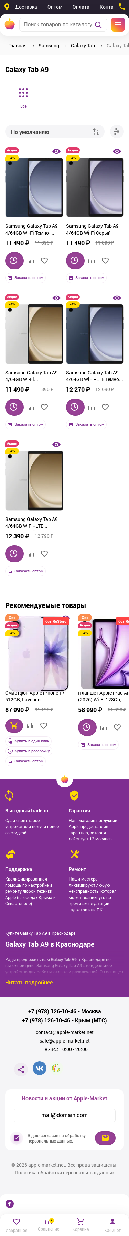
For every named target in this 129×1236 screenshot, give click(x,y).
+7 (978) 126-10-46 (52, 1011)
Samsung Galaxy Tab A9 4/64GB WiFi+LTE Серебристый (31, 523)
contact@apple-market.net (65, 1032)
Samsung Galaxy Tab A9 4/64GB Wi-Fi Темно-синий (31, 230)
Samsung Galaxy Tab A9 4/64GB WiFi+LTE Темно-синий (93, 376)
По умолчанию (30, 131)
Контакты (111, 6)
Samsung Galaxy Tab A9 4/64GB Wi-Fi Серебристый (31, 376)
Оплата (81, 6)
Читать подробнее (29, 982)
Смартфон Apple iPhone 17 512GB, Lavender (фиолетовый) (35, 696)
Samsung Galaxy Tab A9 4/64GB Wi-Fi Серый (92, 229)
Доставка (26, 6)
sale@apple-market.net (65, 1040)
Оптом (54, 6)
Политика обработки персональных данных (65, 1172)
